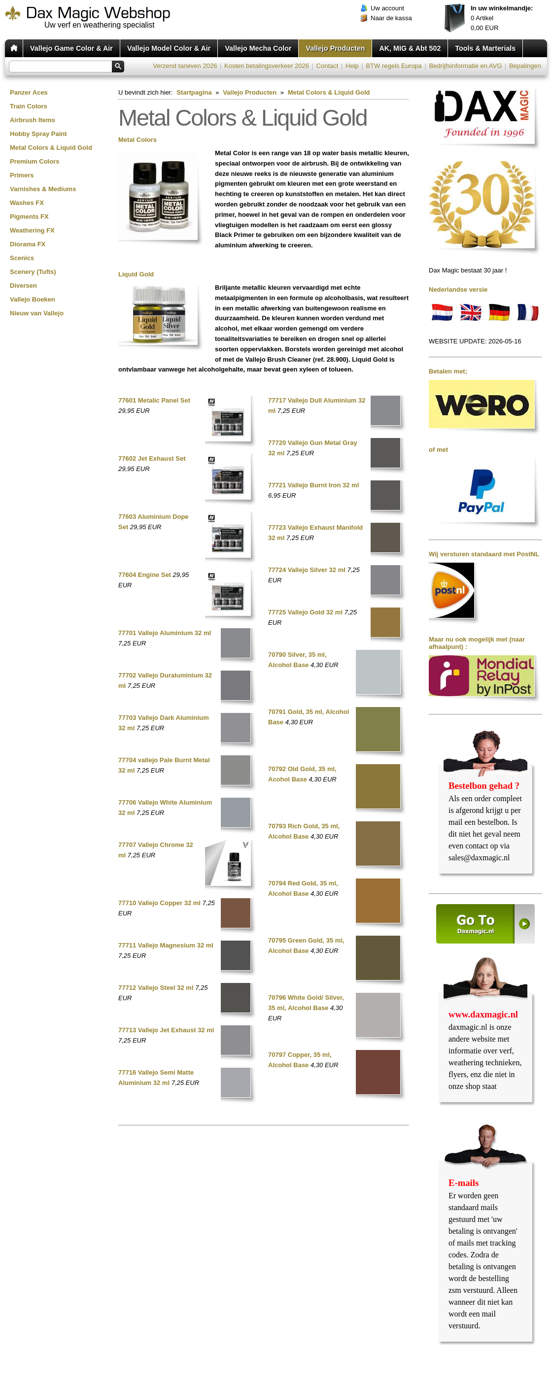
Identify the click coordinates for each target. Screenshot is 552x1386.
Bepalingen (525, 65)
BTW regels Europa (393, 65)
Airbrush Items (32, 120)
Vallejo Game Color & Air (71, 48)
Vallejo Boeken (32, 299)
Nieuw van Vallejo (37, 313)
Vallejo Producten (335, 48)
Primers (22, 175)
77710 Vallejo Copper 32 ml (159, 903)
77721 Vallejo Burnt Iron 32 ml (313, 485)
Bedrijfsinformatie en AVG (465, 65)
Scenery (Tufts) (33, 271)
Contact (327, 65)
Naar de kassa (391, 18)
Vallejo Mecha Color (258, 48)
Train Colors (28, 106)
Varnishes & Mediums (43, 189)
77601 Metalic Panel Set (154, 400)
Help (352, 65)
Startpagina (194, 92)
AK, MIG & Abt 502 (410, 48)
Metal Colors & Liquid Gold (51, 147)
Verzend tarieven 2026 (185, 65)
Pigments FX (29, 216)
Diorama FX (27, 244)
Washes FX (27, 202)
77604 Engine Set (144, 574)
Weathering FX (32, 230)
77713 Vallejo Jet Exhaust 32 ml (166, 1030)
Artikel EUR (502, 18)
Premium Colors (34, 161)
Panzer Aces (29, 92)
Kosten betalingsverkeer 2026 (266, 65)
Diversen (23, 285)
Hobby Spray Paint (38, 133)
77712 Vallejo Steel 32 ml (156, 987)
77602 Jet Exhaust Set (152, 458)
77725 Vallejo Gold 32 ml (305, 612)
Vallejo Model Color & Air (168, 48)
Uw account (387, 8)
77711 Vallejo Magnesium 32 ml (165, 945)
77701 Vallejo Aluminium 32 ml (164, 633)
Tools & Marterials (485, 48)
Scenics (22, 258)
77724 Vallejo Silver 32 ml (306, 570)
